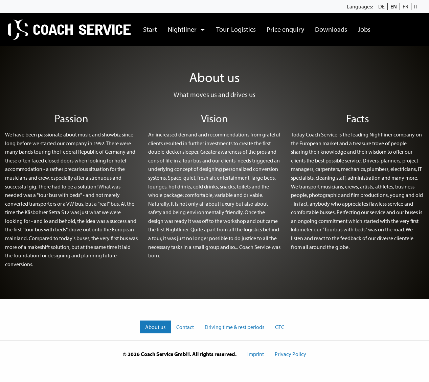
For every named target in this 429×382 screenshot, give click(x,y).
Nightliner (182, 29)
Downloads (331, 29)
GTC (279, 327)
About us (155, 327)
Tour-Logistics (236, 29)
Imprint (255, 354)
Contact (185, 327)
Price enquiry (285, 29)
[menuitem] (70, 29)
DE (381, 6)
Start (150, 29)
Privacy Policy (290, 354)
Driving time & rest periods (234, 327)
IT (416, 6)
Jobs (364, 29)
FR (405, 6)
